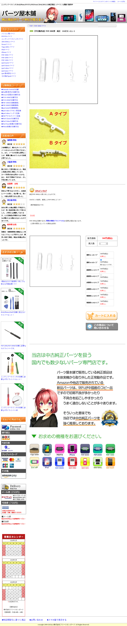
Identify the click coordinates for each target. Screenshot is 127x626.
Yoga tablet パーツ (8, 47)
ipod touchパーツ (7, 63)
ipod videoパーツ (7, 68)
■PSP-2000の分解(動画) (10, 105)
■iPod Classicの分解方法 (10, 118)
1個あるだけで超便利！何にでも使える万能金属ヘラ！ (13, 282)
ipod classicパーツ (8, 65)
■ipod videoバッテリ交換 (10, 113)
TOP (31, 26)
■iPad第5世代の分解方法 (10, 92)
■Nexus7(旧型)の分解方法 (11, 95)
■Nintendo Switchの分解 (10, 89)
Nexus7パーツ (7, 44)
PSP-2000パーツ (7, 58)
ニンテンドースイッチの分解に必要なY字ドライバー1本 (13, 408)
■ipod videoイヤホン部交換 (11, 111)
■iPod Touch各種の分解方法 (12, 124)
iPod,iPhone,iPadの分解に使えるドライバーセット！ (13, 312)
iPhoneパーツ (6, 52)
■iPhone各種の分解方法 (10, 126)
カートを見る (121, 1)
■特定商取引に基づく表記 (14, 620)
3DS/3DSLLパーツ (8, 42)
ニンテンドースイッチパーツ (12, 39)
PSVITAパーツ (7, 36)
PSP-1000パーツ (7, 60)
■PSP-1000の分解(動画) (10, 103)
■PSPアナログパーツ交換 (11, 116)
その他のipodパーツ (9, 76)
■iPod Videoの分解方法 (10, 121)
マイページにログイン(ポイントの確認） (104, 1)
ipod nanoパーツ (7, 71)
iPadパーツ (5, 49)
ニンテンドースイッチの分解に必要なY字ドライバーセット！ (13, 377)
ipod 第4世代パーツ (9, 73)
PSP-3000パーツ (7, 55)
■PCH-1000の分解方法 (10, 97)
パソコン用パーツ (8, 34)
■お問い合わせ (36, 620)
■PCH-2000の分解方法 (10, 100)
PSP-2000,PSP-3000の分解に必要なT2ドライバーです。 (13, 346)
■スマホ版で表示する (57, 620)
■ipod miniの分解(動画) (10, 108)
